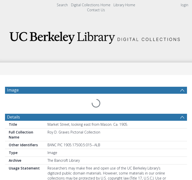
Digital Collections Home (90, 4)
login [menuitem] (184, 4)
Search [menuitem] (62, 4)
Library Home (124, 4)
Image (13, 90)
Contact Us (96, 10)
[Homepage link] (96, 36)
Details (13, 105)
